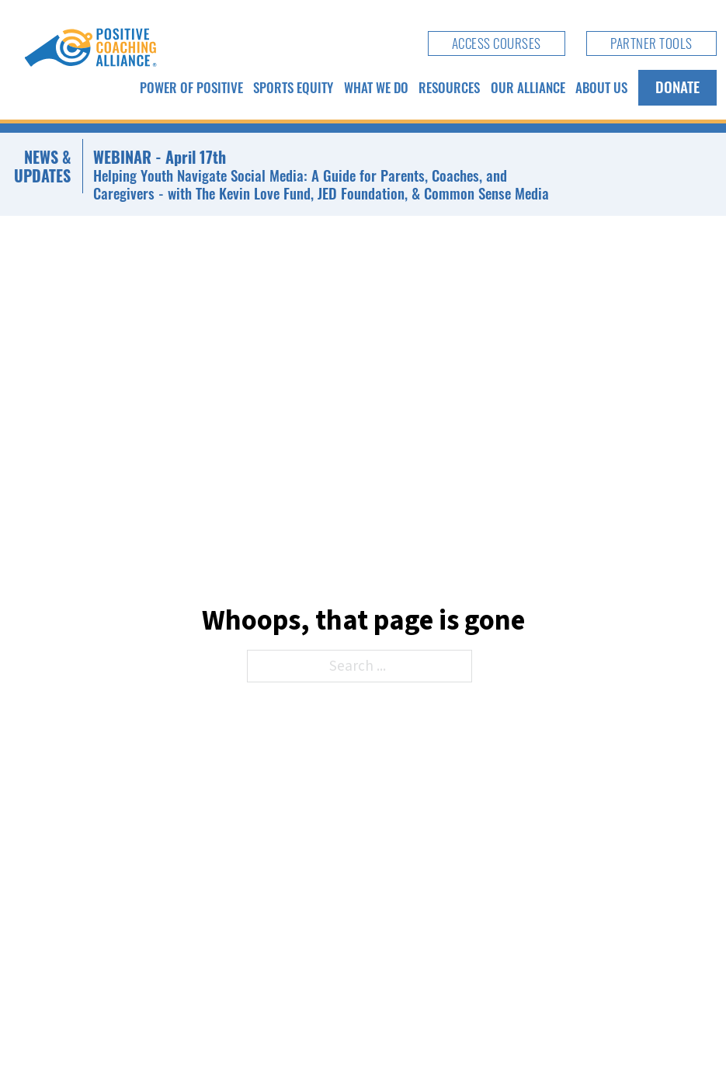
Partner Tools (651, 43)
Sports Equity (293, 87)
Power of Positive (191, 87)
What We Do (376, 87)
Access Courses (496, 43)
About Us (601, 87)
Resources (449, 87)
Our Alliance (528, 87)
